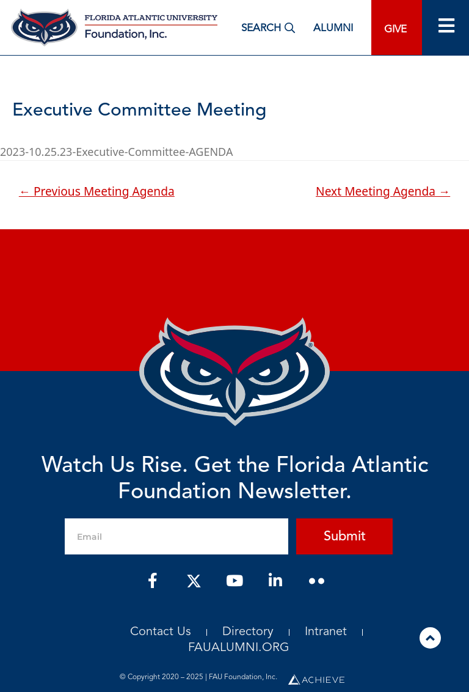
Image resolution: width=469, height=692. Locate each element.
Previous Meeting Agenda (97, 191)
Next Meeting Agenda (383, 191)
